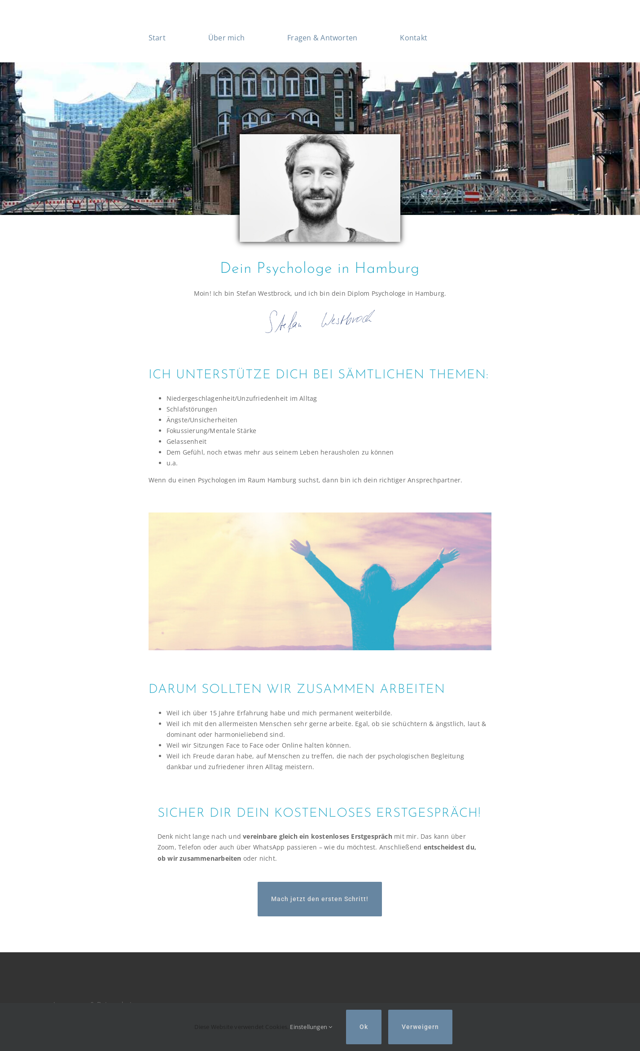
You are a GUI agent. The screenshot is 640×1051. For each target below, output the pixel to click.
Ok (363, 1026)
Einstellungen (311, 1027)
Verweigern (420, 1026)
